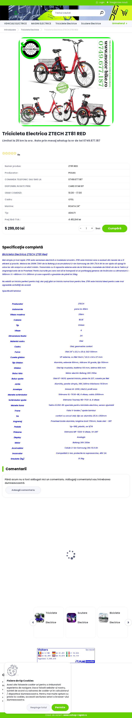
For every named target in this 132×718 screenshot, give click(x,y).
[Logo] (20, 12)
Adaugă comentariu (23, 490)
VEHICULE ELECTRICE (15, 23)
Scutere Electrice (91, 23)
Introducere (10, 29)
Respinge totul (38, 707)
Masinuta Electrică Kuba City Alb (23, 559)
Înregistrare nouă (118, 2)
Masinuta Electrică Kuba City (86, 559)
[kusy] (86, 228)
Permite (60, 707)
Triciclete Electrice (66, 23)
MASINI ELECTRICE (41, 23)
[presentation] (4, 550)
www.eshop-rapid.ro (75, 715)
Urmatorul (118, 23)
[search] (101, 14)
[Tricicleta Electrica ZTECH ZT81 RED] (66, 81)
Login (101, 2)
